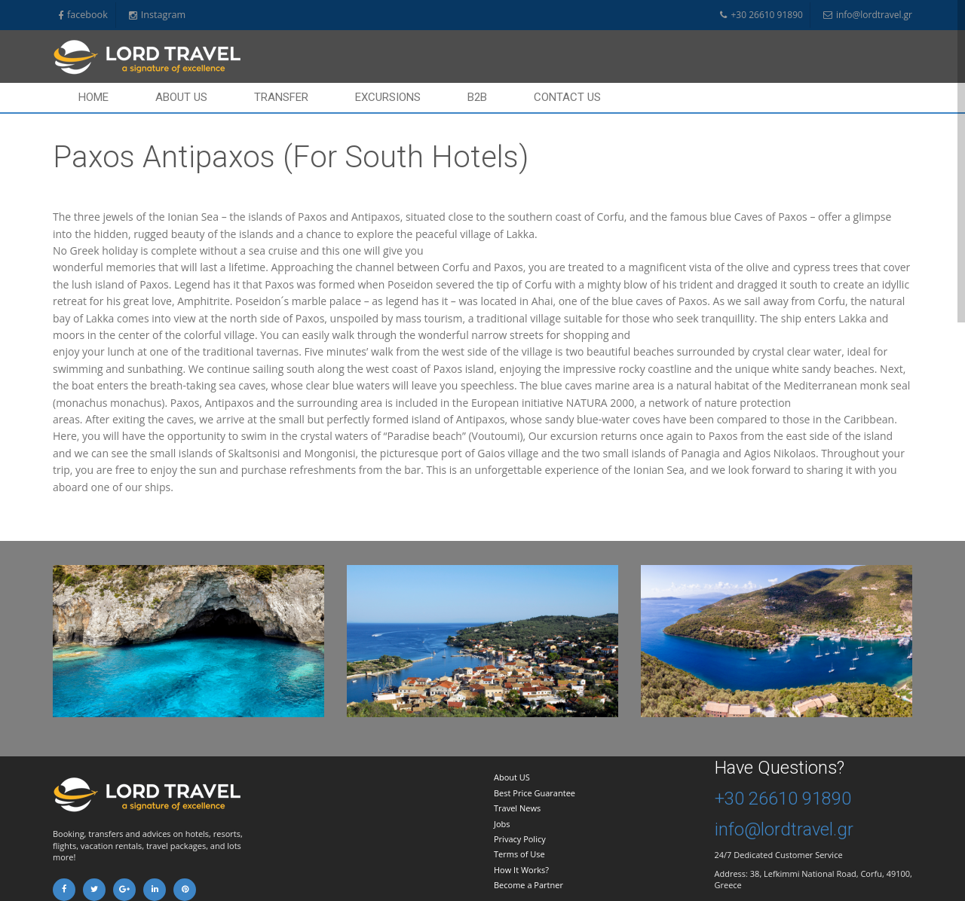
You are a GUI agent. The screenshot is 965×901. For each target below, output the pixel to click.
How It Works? (521, 869)
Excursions (388, 97)
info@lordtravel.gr (867, 15)
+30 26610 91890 (761, 15)
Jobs (502, 823)
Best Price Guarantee (534, 793)
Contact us (567, 97)
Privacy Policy (520, 838)
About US (512, 777)
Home (93, 97)
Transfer (281, 97)
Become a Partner (528, 884)
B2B (477, 97)
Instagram (157, 15)
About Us (181, 97)
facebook (83, 15)
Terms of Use (519, 854)
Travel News (517, 808)
